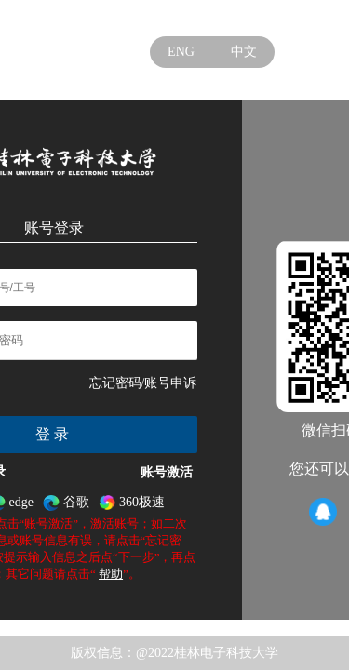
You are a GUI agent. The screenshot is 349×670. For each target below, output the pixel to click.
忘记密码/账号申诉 (143, 383)
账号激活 (167, 472)
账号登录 (54, 227)
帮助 (111, 574)
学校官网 (245, 18)
